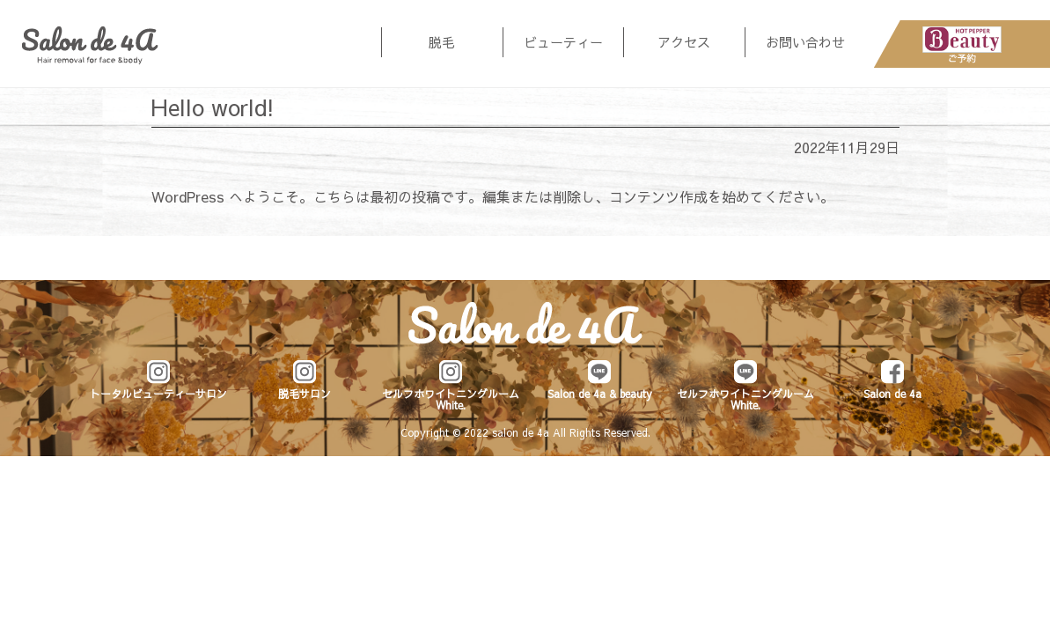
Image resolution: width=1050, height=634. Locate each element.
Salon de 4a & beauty (599, 393)
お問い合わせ (805, 42)
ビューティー (563, 42)
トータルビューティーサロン (158, 393)
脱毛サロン (304, 393)
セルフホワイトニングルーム (451, 399)
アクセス (683, 42)
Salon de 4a (90, 45)
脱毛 (442, 42)
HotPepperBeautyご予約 (962, 44)
